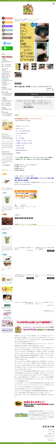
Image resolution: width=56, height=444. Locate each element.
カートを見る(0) (45, 97)
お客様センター (51, 429)
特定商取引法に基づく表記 (49, 435)
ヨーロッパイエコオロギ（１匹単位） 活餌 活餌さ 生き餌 (7, 188)
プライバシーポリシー (50, 438)
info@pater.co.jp (5, 79)
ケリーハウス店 (36, 19)
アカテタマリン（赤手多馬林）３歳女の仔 (24, 302)
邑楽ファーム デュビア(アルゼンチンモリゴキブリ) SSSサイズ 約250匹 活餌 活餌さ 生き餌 (7, 208)
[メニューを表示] (53, 3)
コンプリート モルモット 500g (7, 269)
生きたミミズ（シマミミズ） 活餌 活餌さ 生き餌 (7, 229)
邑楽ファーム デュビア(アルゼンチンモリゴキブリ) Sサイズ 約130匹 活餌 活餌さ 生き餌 (7, 249)
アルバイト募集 (51, 431)
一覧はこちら (49, 310)
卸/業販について (51, 433)
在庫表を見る (37, 97)
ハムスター (30, 19)
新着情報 (25, 19)
